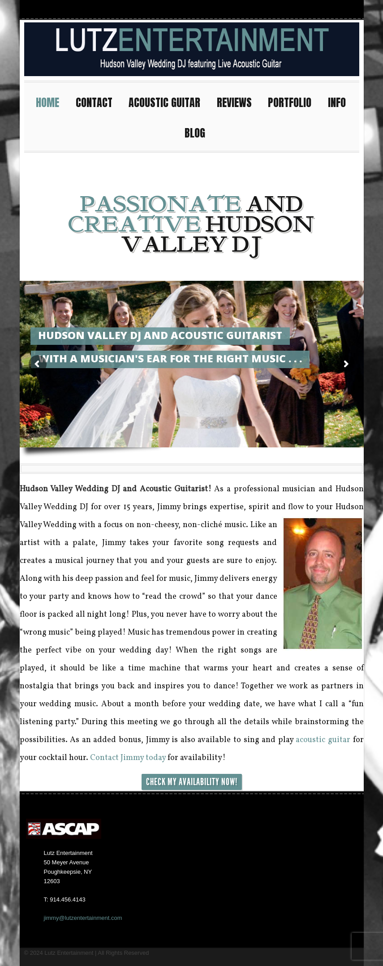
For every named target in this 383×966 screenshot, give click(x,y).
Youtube (319, 9)
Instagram (286, 9)
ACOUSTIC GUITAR (168, 101)
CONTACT (98, 101)
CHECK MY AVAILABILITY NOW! (191, 782)
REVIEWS (238, 101)
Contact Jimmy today (128, 758)
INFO (341, 101)
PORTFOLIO (293, 101)
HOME (51, 101)
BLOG (195, 133)
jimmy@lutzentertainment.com (83, 917)
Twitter (335, 9)
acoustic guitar (323, 740)
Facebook (303, 9)
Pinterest (351, 9)
